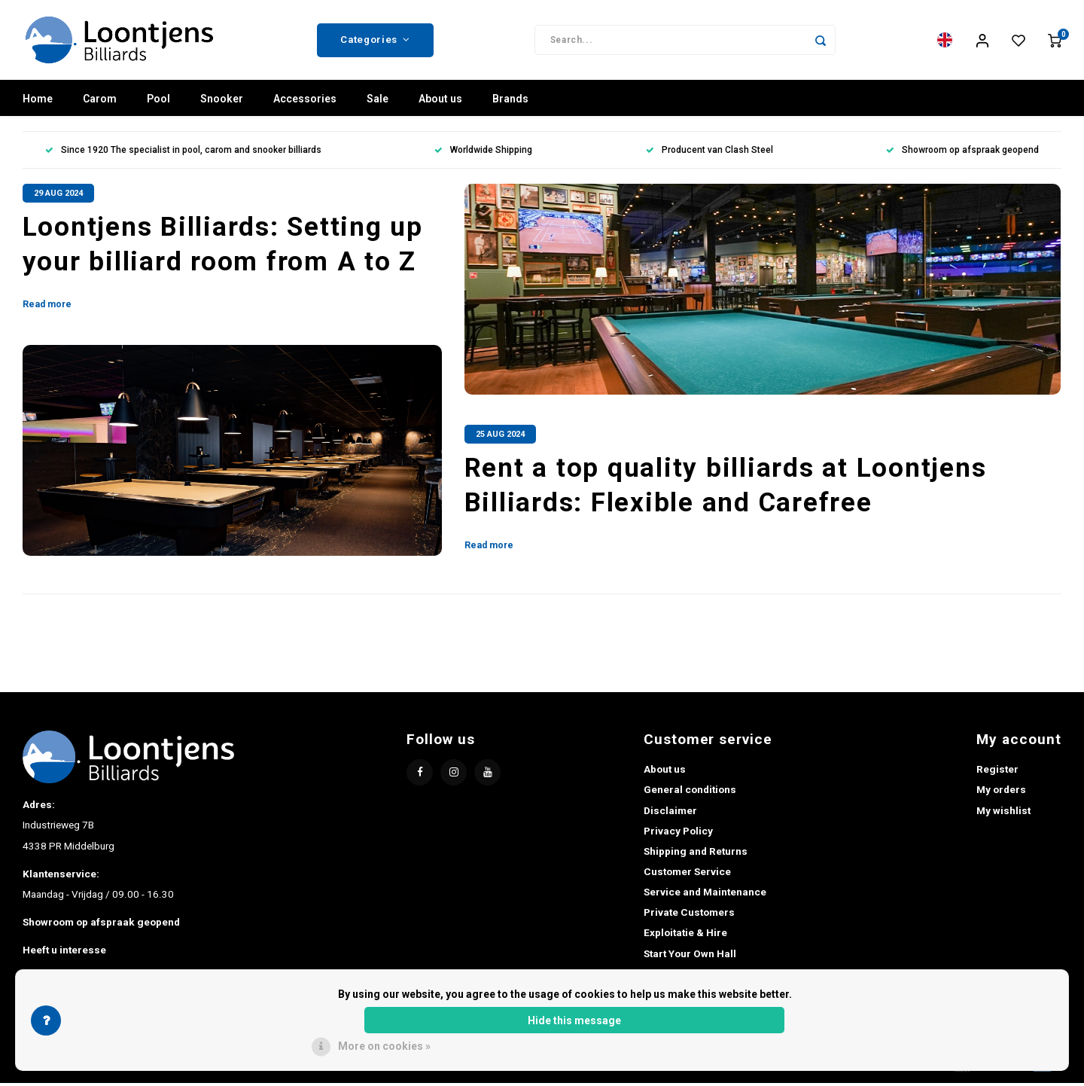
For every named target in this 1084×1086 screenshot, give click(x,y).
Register (997, 772)
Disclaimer (670, 813)
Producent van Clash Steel (709, 153)
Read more (47, 307)
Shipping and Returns (696, 854)
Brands (510, 102)
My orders (1001, 792)
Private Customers (689, 915)
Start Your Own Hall (690, 956)
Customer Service (687, 874)
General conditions (690, 792)
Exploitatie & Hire (685, 935)
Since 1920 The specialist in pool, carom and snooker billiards (183, 153)
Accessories (304, 102)
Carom (100, 102)
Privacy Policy (678, 834)
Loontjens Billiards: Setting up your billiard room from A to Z (223, 247)
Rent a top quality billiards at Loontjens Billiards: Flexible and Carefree (725, 488)
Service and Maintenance (705, 895)
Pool (158, 102)
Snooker (221, 102)
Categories (375, 41)
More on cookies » (384, 1046)
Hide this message (574, 1020)
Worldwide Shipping (483, 153)
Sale (377, 102)
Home (38, 102)
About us (440, 102)
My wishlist (1003, 813)
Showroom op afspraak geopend (962, 153)
